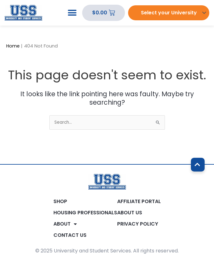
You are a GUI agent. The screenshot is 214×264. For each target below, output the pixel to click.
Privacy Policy (137, 224)
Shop (60, 201)
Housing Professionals (85, 212)
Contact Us (70, 235)
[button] (72, 13)
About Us (129, 212)
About (65, 224)
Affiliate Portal (139, 201)
